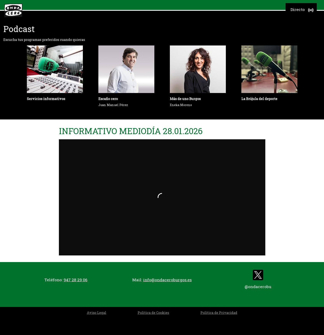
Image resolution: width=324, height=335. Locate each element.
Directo (303, 10)
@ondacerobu (258, 286)
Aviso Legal (96, 312)
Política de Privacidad (218, 312)
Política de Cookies (153, 312)
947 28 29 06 (75, 279)
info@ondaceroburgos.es (167, 279)
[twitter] (258, 276)
